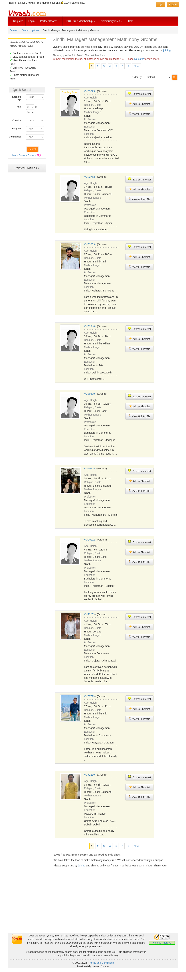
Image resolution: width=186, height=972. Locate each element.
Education (89, 126)
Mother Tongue (92, 112)
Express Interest (139, 93)
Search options (30, 30)
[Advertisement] (93, 907)
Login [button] (160, 4)
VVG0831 (89, 468)
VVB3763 (89, 176)
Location (89, 133)
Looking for (16, 98)
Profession (90, 119)
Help (132, 21)
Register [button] (173, 4)
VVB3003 (89, 244)
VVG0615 (89, 539)
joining (167, 50)
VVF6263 (89, 614)
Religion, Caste (92, 104)
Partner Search (50, 21)
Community (15, 136)
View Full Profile (139, 113)
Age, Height (90, 97)
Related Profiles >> (27, 168)
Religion (16, 128)
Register (18, 21)
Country (16, 120)
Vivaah (14, 30)
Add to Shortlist (139, 103)
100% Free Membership (80, 21)
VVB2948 (89, 326)
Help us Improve (162, 942)
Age (19, 107)
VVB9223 (89, 91)
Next (136, 66)
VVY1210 (89, 774)
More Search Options (24, 155)
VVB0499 (89, 393)
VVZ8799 (89, 696)
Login (31, 21)
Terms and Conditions (101, 962)
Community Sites (112, 21)
